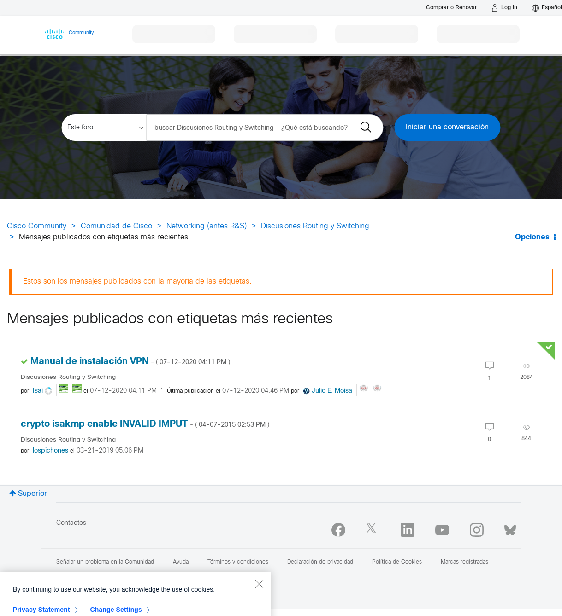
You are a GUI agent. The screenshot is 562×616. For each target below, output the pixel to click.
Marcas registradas (464, 562)
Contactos (71, 523)
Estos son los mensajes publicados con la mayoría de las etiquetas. (137, 281)
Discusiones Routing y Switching (315, 226)
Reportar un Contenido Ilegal (147, 575)
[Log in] (504, 8)
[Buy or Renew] (451, 8)
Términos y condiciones (237, 562)
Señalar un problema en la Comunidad (105, 562)
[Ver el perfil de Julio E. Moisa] (332, 391)
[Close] (259, 602)
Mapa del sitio (74, 575)
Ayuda (181, 562)
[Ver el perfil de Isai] (38, 391)
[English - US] (547, 8)
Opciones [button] (532, 237)
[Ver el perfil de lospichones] (50, 451)
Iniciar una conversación (447, 127)
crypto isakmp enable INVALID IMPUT (145, 424)
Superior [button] (32, 493)
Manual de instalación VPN (130, 361)
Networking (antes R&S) (206, 226)
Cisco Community (36, 226)
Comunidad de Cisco (116, 226)
